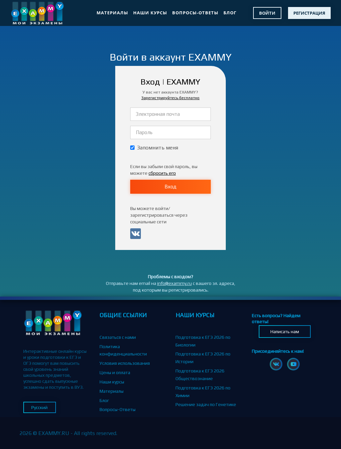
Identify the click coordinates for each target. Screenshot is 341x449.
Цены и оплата (115, 372)
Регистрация (309, 13)
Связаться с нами (118, 337)
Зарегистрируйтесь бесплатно (170, 98)
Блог (229, 13)
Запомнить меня (154, 147)
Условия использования (125, 363)
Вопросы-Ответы (195, 13)
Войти (267, 13)
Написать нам (284, 331)
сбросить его (162, 173)
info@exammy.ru (174, 283)
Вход (170, 186)
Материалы (112, 13)
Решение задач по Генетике (205, 404)
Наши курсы (150, 13)
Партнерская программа (125, 418)
